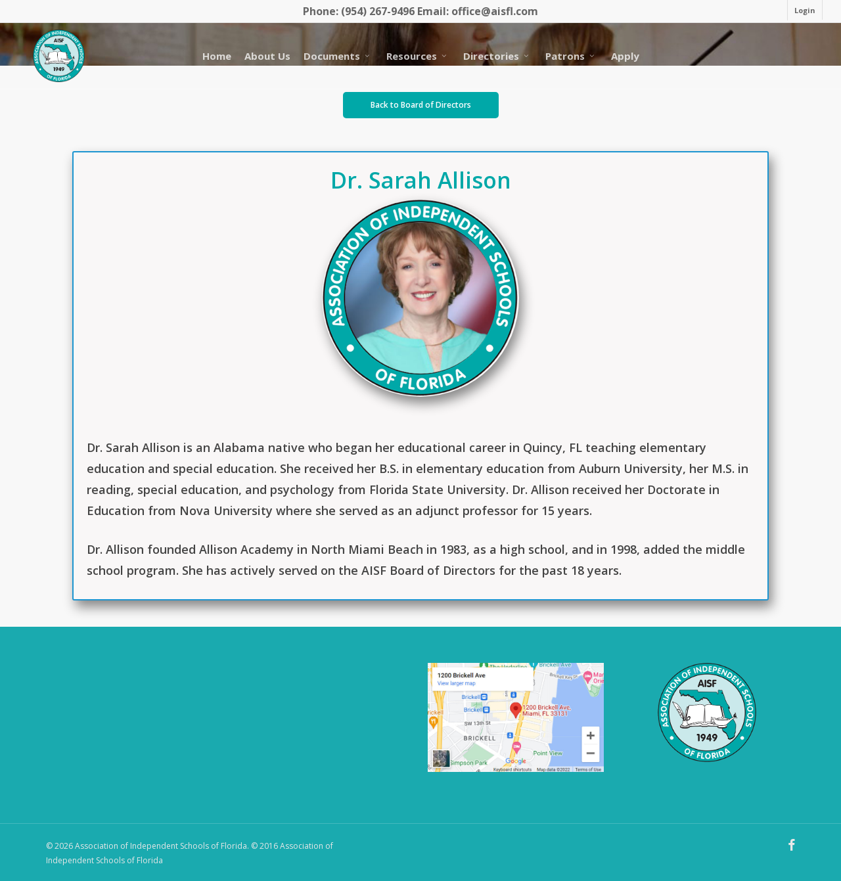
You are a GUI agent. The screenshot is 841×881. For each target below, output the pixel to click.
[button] (421, 105)
